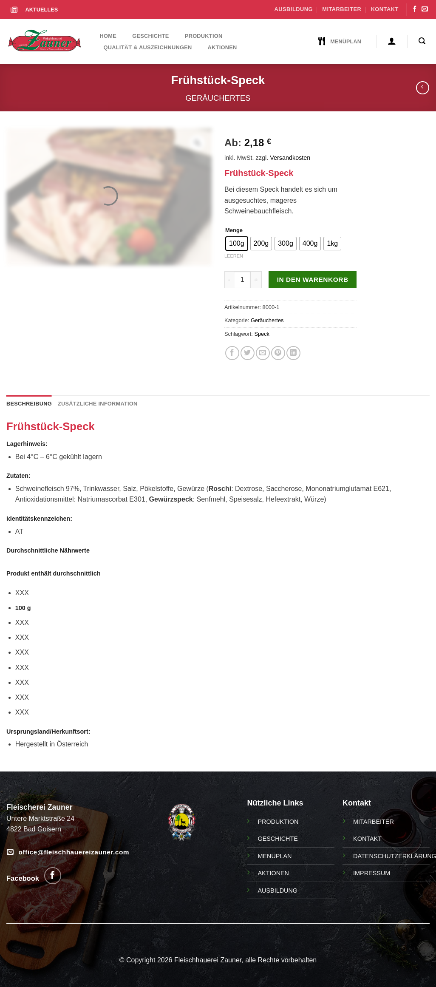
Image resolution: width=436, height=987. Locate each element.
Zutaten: (18, 475)
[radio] (236, 243)
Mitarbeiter (341, 9)
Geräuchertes (218, 98)
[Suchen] (422, 41)
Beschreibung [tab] (29, 403)
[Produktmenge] (242, 279)
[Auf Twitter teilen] (248, 353)
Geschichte (150, 36)
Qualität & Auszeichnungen (148, 47)
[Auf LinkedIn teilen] (293, 353)
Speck (261, 334)
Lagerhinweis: (27, 443)
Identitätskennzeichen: (39, 518)
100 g (23, 607)
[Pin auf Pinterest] (278, 353)
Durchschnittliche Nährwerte (48, 550)
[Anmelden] (391, 41)
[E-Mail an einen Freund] (263, 353)
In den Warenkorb (312, 279)
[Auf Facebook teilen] (232, 353)
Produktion (204, 36)
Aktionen (222, 47)
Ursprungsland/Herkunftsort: (48, 731)
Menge (234, 230)
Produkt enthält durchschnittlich (53, 573)
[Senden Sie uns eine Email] (425, 9)
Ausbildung (294, 9)
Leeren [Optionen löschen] (233, 255)
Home (108, 36)
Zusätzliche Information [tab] (98, 403)
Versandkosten (290, 157)
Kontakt (385, 9)
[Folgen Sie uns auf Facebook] (415, 9)
